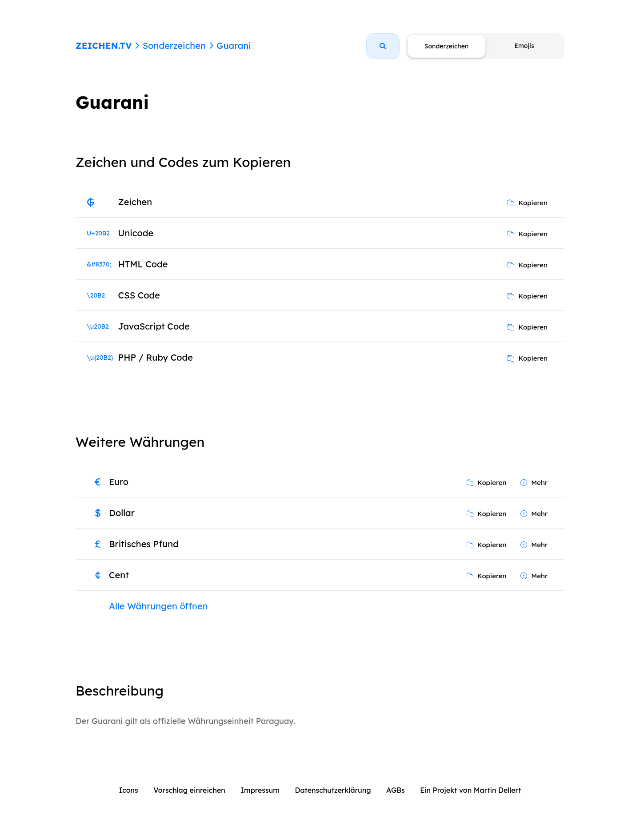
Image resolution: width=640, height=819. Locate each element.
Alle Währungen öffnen (158, 606)
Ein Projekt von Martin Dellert (470, 790)
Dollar (122, 512)
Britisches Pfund (144, 543)
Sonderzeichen (174, 45)
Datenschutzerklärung (333, 790)
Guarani (233, 45)
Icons (128, 790)
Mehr (534, 482)
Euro (118, 481)
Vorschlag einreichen (189, 790)
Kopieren (528, 203)
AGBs (395, 790)
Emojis (524, 46)
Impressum (260, 790)
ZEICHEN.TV (104, 45)
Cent (119, 574)
